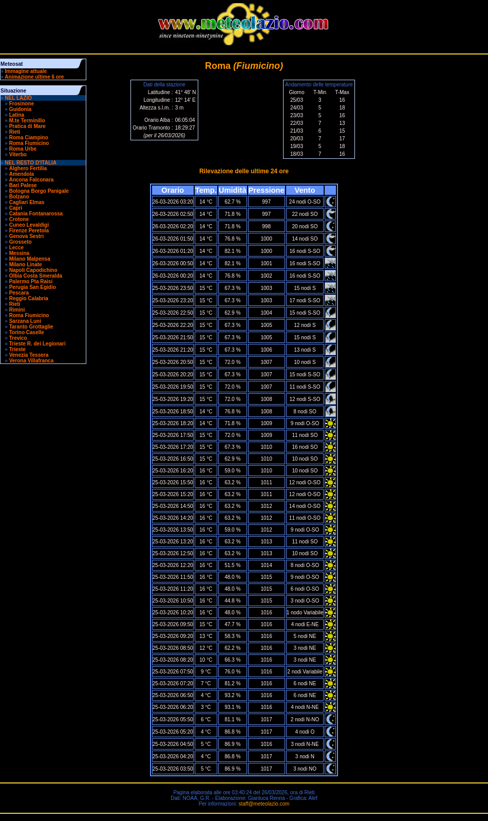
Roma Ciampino (28, 137)
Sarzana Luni (25, 321)
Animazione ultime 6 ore (34, 77)
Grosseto (20, 242)
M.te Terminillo (27, 120)
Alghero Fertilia (28, 168)
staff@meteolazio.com (263, 804)
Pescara (19, 293)
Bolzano (19, 196)
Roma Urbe (22, 149)
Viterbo (18, 154)
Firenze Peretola (29, 230)
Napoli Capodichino (33, 270)
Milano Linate (25, 264)
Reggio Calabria (28, 298)
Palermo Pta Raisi (30, 281)
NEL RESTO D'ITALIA (31, 163)
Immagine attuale (26, 71)
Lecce (16, 247)
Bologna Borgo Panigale (39, 191)
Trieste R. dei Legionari (37, 343)
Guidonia (20, 109)
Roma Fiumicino (29, 143)
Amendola (21, 174)
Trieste (17, 349)
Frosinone (21, 103)
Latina (16, 115)
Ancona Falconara (31, 180)
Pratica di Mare (27, 126)
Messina (19, 253)
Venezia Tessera (29, 355)
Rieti (15, 132)
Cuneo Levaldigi (29, 225)
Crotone (19, 219)
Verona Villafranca (31, 360)
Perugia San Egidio (32, 287)
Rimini (17, 310)
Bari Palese (23, 185)
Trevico (18, 338)
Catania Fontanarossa (36, 213)
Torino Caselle (26, 332)
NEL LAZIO (18, 98)
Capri (16, 208)
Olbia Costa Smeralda (35, 276)
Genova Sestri (26, 236)
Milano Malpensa (29, 259)
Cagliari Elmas (27, 202)
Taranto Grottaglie (31, 327)
